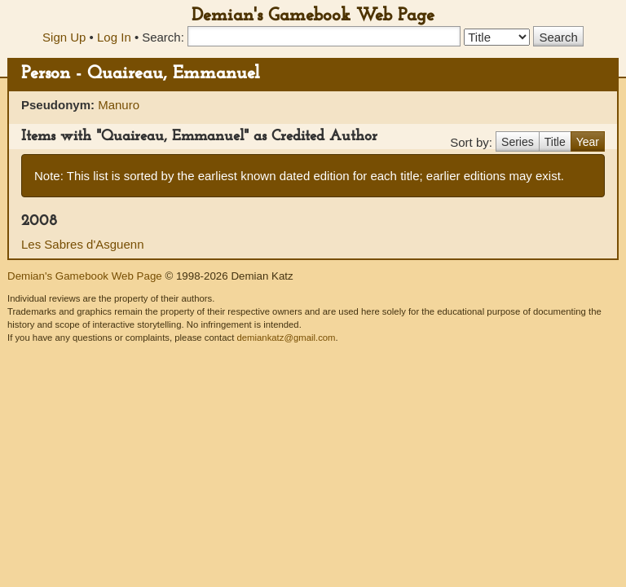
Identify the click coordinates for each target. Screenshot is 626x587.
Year (587, 141)
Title (555, 141)
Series (517, 141)
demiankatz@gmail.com (285, 337)
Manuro (118, 105)
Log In (114, 37)
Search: (163, 37)
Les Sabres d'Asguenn (82, 244)
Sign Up (64, 37)
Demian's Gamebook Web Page (313, 16)
